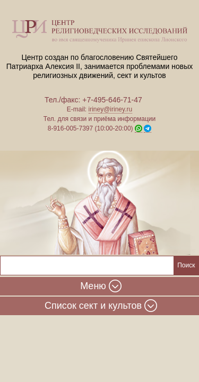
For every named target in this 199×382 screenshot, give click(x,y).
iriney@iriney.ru (111, 109)
